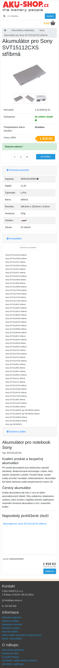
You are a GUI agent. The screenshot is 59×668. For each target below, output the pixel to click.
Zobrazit (49, 571)
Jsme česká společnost (13, 650)
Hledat (50, 16)
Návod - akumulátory (12, 638)
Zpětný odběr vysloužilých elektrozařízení (21, 635)
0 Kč (46, 23)
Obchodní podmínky (11, 617)
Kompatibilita (14, 238)
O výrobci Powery (10, 657)
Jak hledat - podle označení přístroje (19, 660)
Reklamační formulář (12, 624)
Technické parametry (18, 170)
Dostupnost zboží (10, 653)
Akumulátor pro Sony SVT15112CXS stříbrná (24, 524)
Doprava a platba (16, 431)
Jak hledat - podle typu (13, 664)
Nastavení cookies (11, 628)
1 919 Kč (46, 138)
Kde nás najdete (10, 631)
